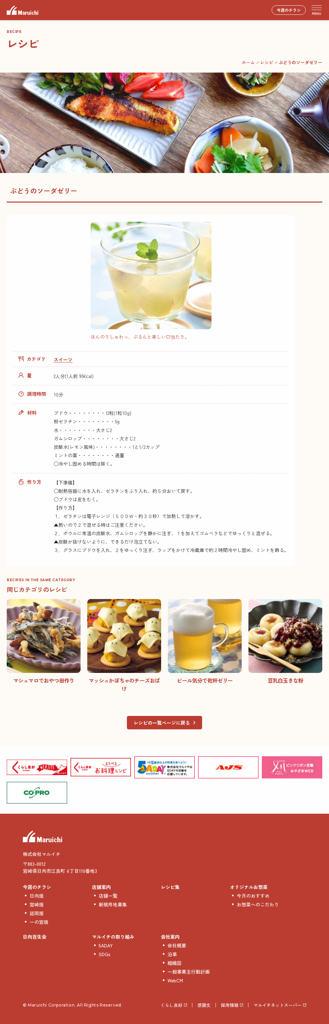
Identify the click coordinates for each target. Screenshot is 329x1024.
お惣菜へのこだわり (258, 904)
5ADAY (106, 945)
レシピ (266, 62)
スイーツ (63, 359)
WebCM (175, 980)
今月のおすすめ (253, 895)
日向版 (37, 895)
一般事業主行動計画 (189, 971)
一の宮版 (39, 922)
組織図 (175, 962)
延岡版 (37, 913)
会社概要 (177, 945)
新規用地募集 (113, 904)
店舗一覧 (108, 895)
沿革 (172, 954)
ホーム (248, 62)
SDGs (104, 954)
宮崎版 (37, 904)
